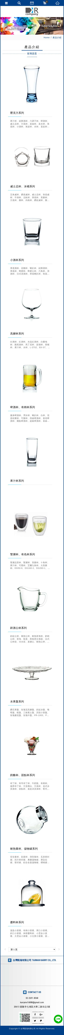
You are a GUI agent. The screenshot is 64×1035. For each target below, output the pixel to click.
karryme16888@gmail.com (32, 1002)
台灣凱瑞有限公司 (32, 12)
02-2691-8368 (32, 998)
